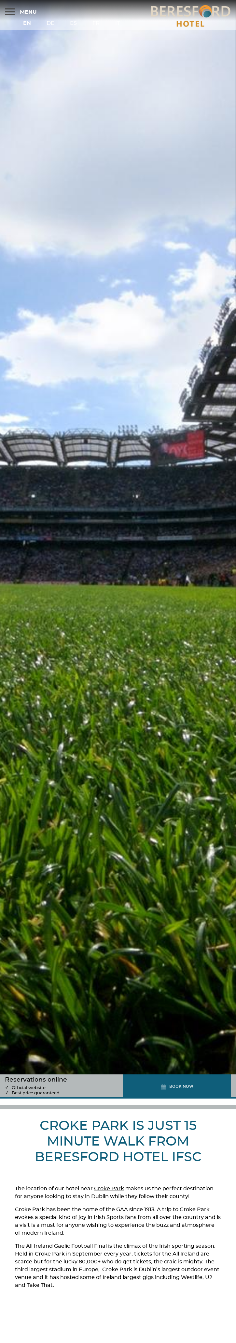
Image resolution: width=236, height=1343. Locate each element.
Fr (96, 23)
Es (73, 23)
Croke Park (109, 1188)
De (50, 23)
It (117, 23)
